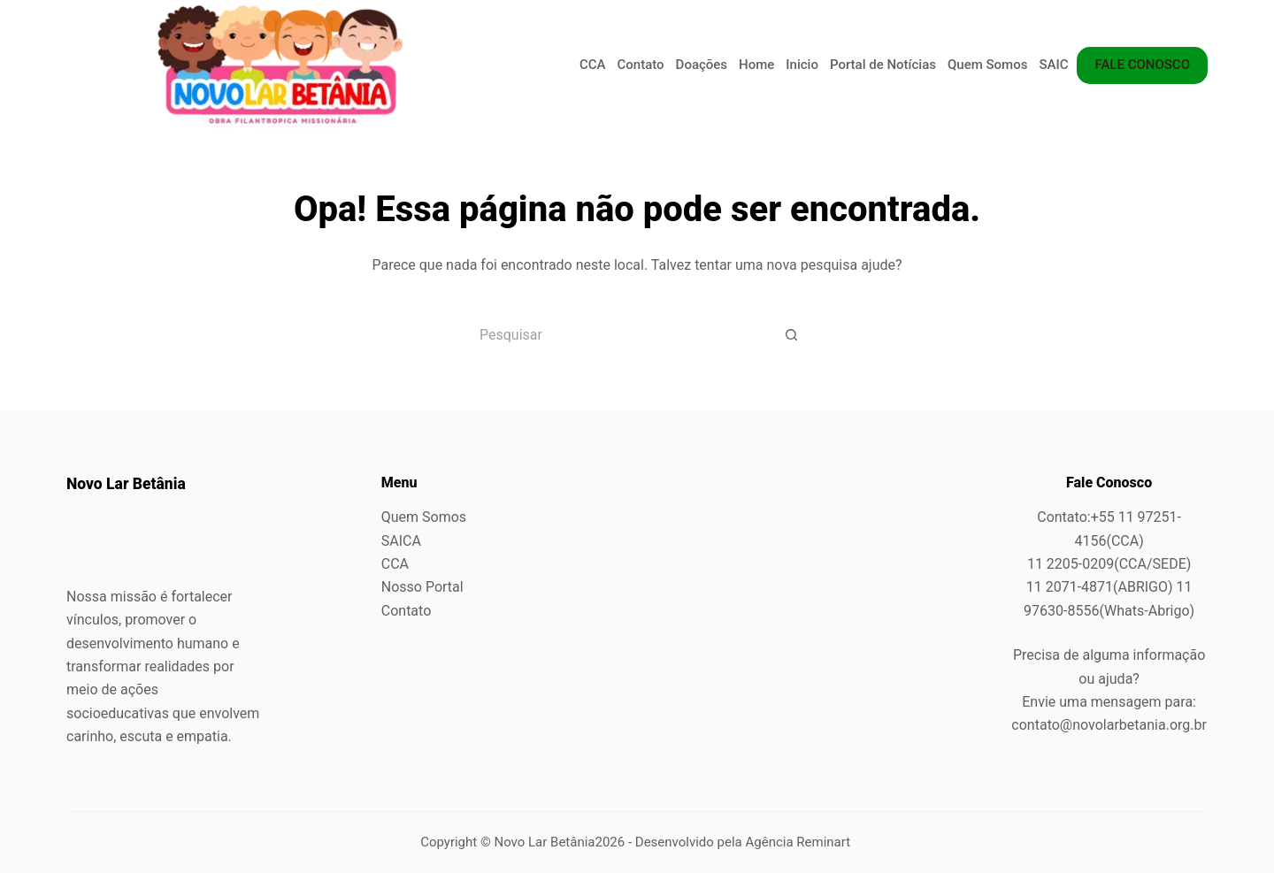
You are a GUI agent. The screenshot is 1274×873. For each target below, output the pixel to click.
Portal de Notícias (883, 65)
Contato (641, 65)
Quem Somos (987, 65)
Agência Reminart (800, 842)
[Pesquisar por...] (615, 334)
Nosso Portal (422, 586)
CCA (592, 65)
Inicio (802, 65)
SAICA (1058, 65)
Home (756, 65)
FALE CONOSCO (1142, 65)
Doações (701, 65)
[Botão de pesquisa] (792, 334)
